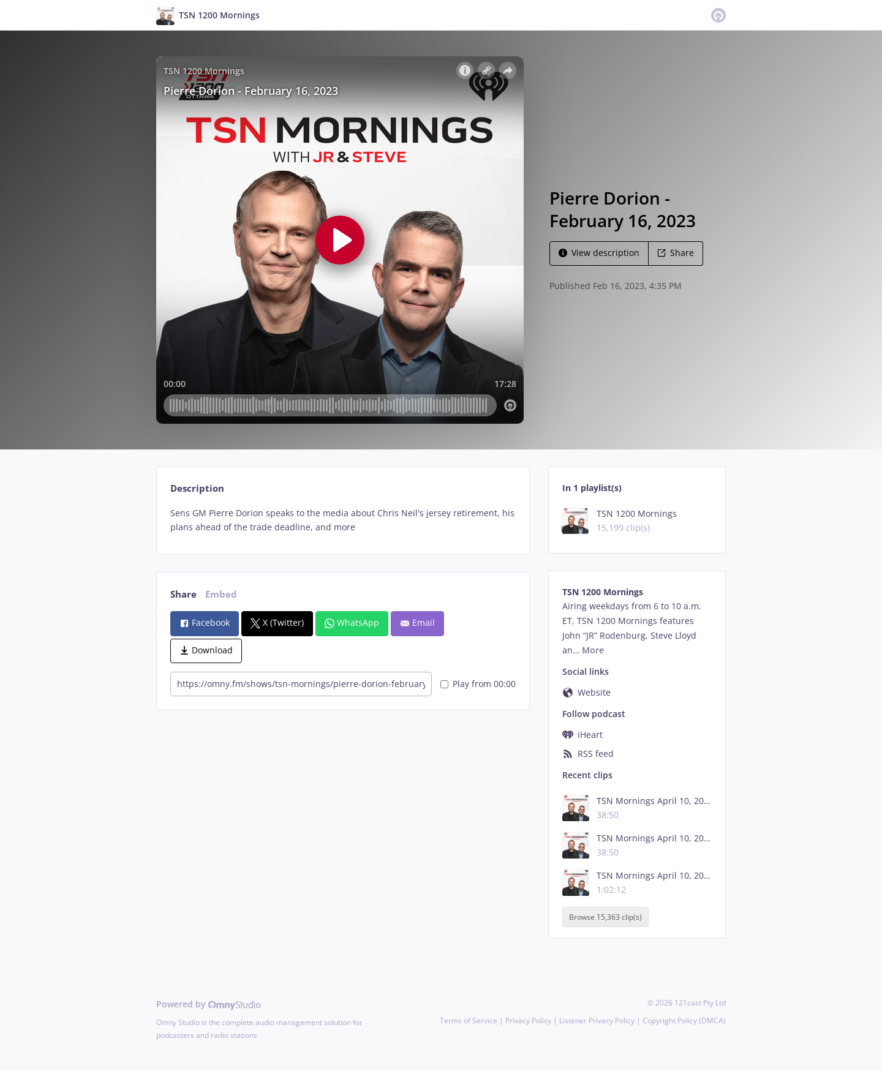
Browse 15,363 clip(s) (605, 917)
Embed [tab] (221, 594)
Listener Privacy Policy (597, 1020)
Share (675, 252)
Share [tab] (183, 594)
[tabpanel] (342, 520)
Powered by (208, 1004)
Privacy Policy (528, 1020)
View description (599, 252)
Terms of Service (468, 1020)
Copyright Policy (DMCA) (684, 1020)
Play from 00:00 (478, 684)
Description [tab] (197, 488)
